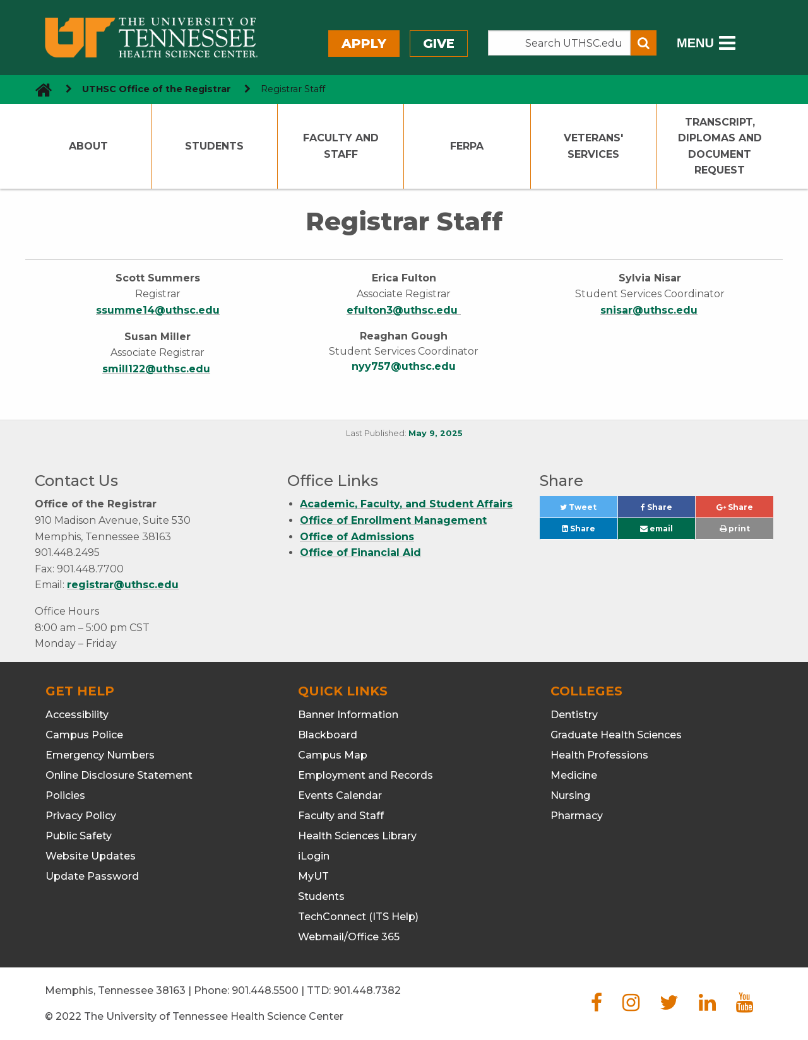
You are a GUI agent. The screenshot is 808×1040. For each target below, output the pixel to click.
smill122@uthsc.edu (156, 369)
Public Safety (78, 836)
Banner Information (348, 715)
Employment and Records (365, 775)
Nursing (570, 795)
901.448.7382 (367, 990)
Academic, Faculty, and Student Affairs (406, 504)
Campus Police (84, 735)
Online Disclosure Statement (119, 775)
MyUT (313, 876)
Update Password (92, 876)
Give (438, 43)
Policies (65, 795)
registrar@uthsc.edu (123, 585)
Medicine (573, 775)
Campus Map (332, 755)
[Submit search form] (643, 43)
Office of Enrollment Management (393, 520)
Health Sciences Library (357, 836)
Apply (364, 43)
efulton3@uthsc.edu (404, 310)
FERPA (467, 146)
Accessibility (77, 715)
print (735, 528)
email (656, 528)
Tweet (588, 510)
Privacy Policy (80, 816)
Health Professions (599, 755)
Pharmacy (576, 816)
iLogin (314, 856)
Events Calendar (340, 795)
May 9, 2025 (435, 433)
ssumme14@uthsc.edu (158, 310)
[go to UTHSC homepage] (38, 89)
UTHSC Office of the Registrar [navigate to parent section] (156, 89)
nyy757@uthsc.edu (404, 366)
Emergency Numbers (100, 755)
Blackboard (327, 735)
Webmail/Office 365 (349, 937)
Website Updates (90, 856)
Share (668, 510)
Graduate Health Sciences (616, 735)
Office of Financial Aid (360, 552)
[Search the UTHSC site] (559, 43)
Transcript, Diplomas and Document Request (720, 146)
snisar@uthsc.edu (649, 310)
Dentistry (574, 715)
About (88, 146)
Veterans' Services (593, 146)
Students (214, 146)
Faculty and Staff (341, 146)
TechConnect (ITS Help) (358, 917)
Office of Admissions (357, 537)
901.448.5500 (265, 990)
